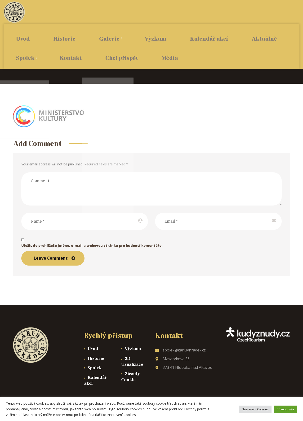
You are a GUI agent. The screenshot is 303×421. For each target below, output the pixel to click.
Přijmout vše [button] (285, 409)
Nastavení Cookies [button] (255, 409)
